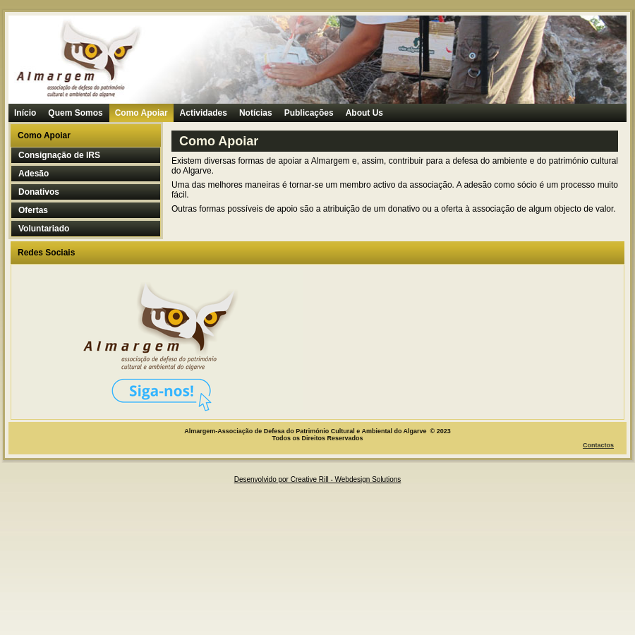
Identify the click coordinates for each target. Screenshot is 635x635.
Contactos (598, 445)
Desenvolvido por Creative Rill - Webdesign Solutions (317, 479)
